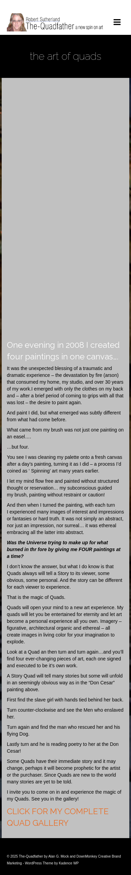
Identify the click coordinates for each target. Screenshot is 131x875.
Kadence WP (69, 863)
